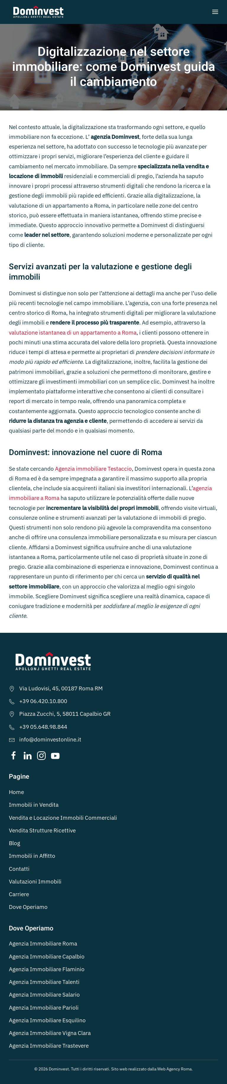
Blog (14, 843)
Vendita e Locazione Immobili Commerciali (63, 817)
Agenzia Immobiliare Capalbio (47, 956)
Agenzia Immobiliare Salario (44, 994)
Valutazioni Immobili (35, 881)
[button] (215, 12)
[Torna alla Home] (38, 12)
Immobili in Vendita (34, 804)
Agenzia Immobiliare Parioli (44, 1007)
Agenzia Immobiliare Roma (43, 943)
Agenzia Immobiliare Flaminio (47, 969)
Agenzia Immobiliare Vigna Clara (50, 1032)
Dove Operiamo (28, 906)
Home (16, 792)
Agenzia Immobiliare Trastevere (49, 1045)
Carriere (19, 894)
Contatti (19, 868)
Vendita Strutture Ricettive (42, 830)
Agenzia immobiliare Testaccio (93, 468)
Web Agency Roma (174, 1069)
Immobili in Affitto (32, 855)
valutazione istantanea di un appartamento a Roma (73, 332)
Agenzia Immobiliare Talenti (44, 981)
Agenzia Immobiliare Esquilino (47, 1020)
